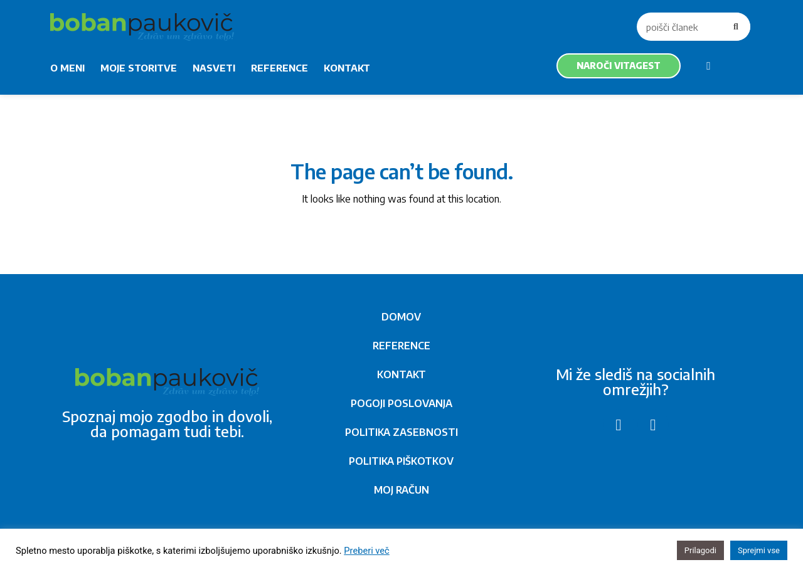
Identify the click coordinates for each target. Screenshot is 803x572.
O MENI (67, 67)
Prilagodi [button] (700, 550)
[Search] (736, 27)
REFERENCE (279, 67)
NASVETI (214, 67)
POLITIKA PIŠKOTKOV (401, 461)
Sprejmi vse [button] (759, 550)
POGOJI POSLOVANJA (401, 403)
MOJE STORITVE (138, 67)
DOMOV (401, 316)
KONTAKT (347, 67)
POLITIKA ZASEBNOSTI (401, 432)
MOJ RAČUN (401, 490)
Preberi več (366, 550)
